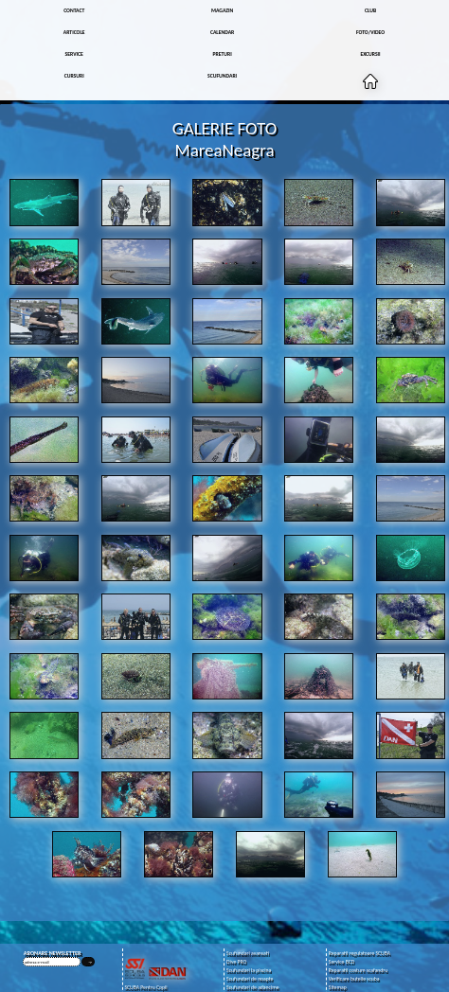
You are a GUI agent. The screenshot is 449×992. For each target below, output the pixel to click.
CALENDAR (222, 32)
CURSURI (74, 76)
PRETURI (222, 54)
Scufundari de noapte (249, 979)
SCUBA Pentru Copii (145, 987)
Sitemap (338, 987)
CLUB (370, 11)
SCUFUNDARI (222, 76)
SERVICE (74, 54)
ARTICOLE (74, 32)
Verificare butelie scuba (354, 979)
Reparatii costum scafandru (358, 970)
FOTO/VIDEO (370, 32)
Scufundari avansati (247, 953)
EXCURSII (370, 54)
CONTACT (73, 11)
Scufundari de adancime (252, 987)
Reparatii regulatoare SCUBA (359, 953)
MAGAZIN (222, 11)
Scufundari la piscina (248, 970)
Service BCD (341, 962)
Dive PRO (236, 962)
